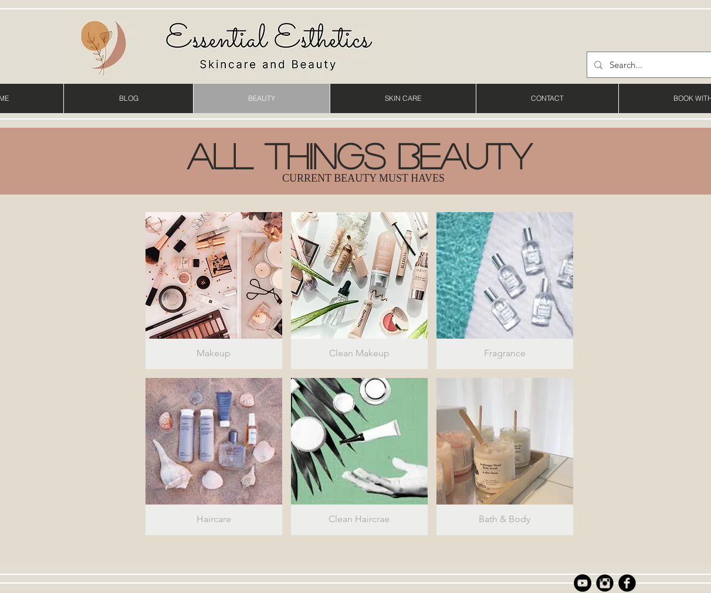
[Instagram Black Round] (605, 583)
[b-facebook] (627, 583)
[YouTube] (582, 583)
